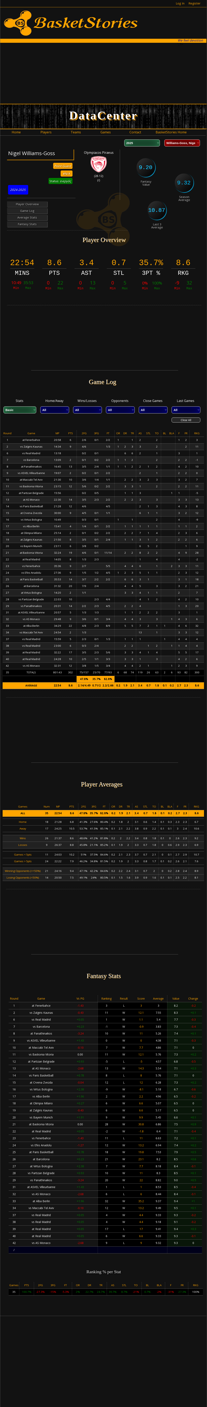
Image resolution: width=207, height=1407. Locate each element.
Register (194, 3)
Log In (180, 3)
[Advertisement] (66, 73)
